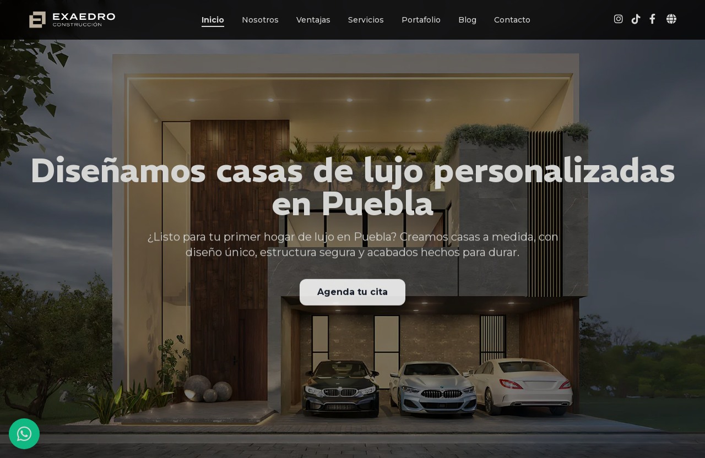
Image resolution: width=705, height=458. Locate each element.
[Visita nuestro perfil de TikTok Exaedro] (636, 19)
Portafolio (421, 20)
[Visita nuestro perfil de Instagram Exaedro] (618, 19)
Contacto (512, 20)
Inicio (213, 20)
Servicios (366, 20)
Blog (467, 20)
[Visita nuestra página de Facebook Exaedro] (652, 19)
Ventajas (313, 20)
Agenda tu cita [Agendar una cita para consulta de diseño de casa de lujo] (352, 293)
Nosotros (260, 20)
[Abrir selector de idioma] (671, 20)
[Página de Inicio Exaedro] (72, 20)
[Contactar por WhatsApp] (24, 433)
